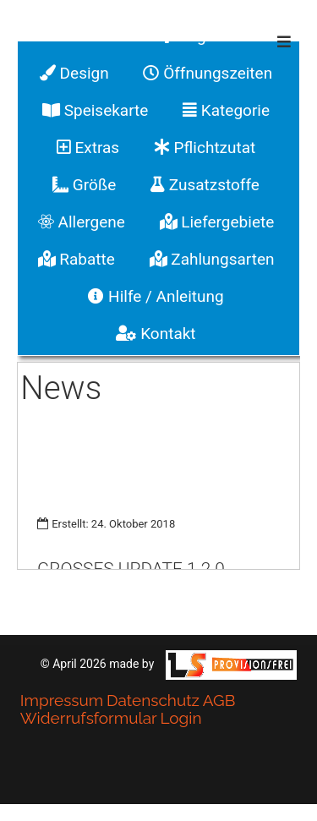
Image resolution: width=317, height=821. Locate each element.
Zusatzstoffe (205, 184)
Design (74, 73)
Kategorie (226, 110)
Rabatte (76, 259)
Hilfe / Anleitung (155, 296)
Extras (88, 147)
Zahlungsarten (212, 259)
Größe (84, 184)
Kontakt (155, 333)
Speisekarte (95, 110)
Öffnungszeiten (207, 73)
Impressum (62, 700)
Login (180, 717)
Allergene (81, 222)
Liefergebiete (217, 222)
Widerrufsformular (88, 717)
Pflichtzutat (204, 147)
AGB (219, 700)
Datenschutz (153, 700)
